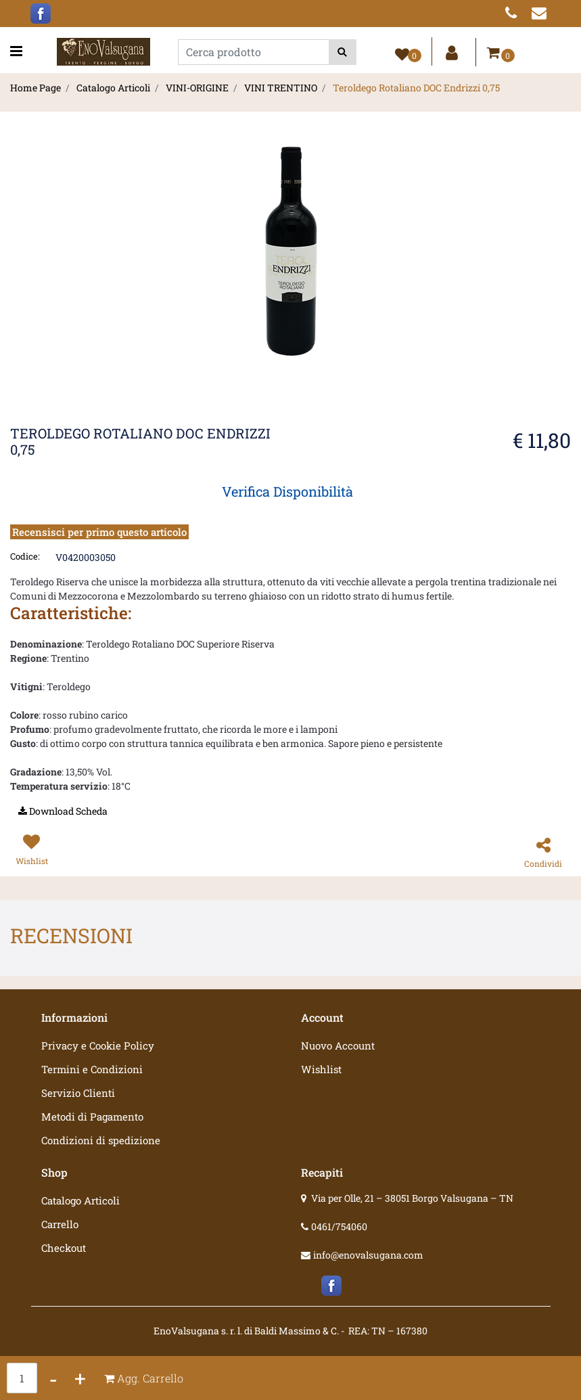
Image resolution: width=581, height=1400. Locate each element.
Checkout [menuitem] (63, 1248)
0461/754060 (339, 1226)
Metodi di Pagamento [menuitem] (92, 1116)
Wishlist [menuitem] (321, 1069)
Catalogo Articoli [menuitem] (80, 1200)
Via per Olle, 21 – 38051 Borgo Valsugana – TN (412, 1198)
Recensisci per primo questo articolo (99, 532)
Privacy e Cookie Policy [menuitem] (97, 1045)
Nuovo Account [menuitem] (338, 1045)
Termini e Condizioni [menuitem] (92, 1069)
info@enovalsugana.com (368, 1254)
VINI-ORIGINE (197, 87)
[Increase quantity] (80, 1378)
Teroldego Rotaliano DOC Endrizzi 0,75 (416, 87)
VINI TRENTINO (280, 87)
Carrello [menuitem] (59, 1224)
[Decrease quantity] (53, 1378)
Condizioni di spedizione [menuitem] (100, 1140)
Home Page (35, 87)
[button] (342, 52)
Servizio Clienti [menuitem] (78, 1093)
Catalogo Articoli (113, 87)
